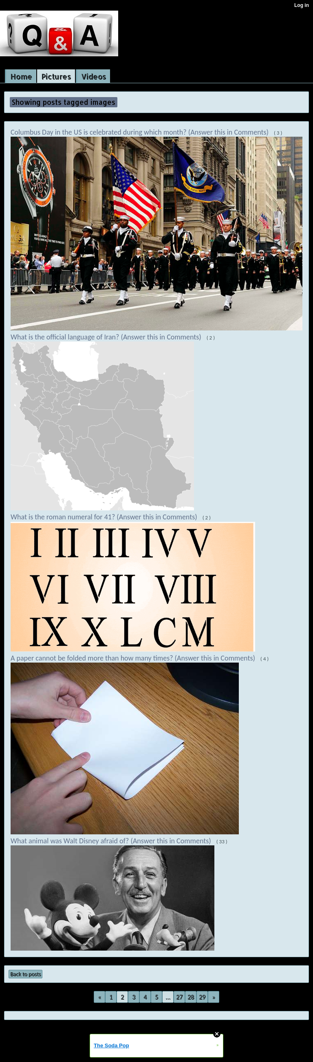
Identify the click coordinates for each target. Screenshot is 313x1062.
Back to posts (25, 974)
